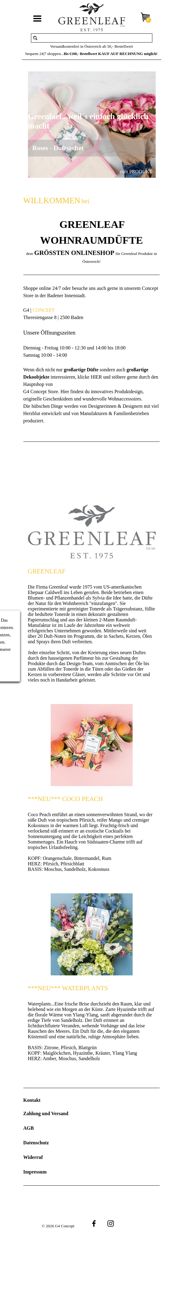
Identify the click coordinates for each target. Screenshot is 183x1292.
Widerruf (33, 1157)
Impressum (35, 1171)
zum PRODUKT (136, 171)
